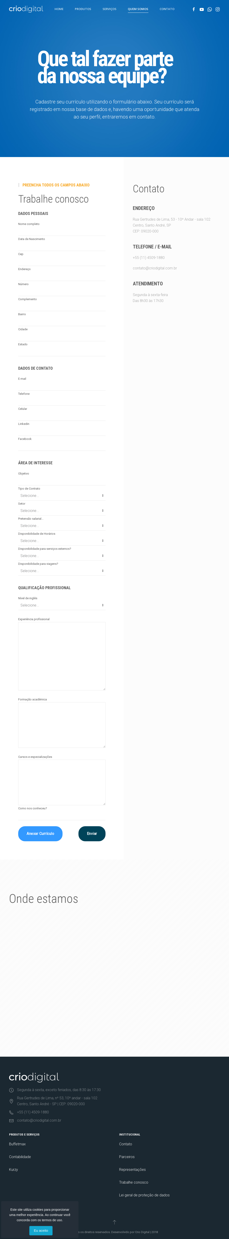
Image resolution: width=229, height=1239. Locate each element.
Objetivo (23, 473)
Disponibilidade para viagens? (38, 563)
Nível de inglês (27, 598)
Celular (22, 408)
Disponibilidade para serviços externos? (44, 548)
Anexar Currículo (40, 833)
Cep (20, 254)
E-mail (22, 378)
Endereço (24, 269)
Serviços (109, 9)
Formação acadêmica (32, 699)
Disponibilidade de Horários (36, 533)
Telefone (24, 393)
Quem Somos (138, 9)
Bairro (22, 314)
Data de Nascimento (31, 239)
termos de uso (52, 1220)
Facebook (25, 439)
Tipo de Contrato (29, 488)
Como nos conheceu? (32, 808)
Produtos (83, 9)
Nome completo (29, 224)
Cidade (23, 329)
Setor (21, 503)
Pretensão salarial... (30, 518)
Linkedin (23, 424)
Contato (167, 9)
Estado (23, 344)
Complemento (27, 299)
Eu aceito (41, 1230)
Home (59, 9)
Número (23, 284)
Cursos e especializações (35, 757)
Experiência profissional (34, 619)
